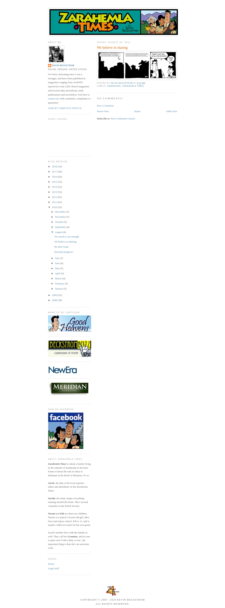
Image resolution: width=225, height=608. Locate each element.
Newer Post (103, 111)
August (59, 232)
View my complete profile (65, 108)
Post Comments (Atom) (123, 118)
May (57, 268)
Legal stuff (53, 568)
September (60, 227)
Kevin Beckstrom (63, 65)
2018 (55, 166)
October (59, 221)
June (57, 263)
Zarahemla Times (133, 86)
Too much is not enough (66, 236)
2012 (55, 197)
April (58, 273)
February (60, 283)
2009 (55, 295)
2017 (55, 171)
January (59, 288)
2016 (55, 176)
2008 (55, 300)
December (60, 211)
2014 (55, 186)
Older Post (171, 111)
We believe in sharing (65, 241)
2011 (55, 202)
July (57, 258)
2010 (55, 207)
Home (137, 111)
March (58, 278)
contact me (53, 98)
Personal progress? (64, 251)
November (60, 216)
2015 (55, 181)
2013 (55, 191)
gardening (114, 86)
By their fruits (61, 246)
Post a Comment (105, 105)
